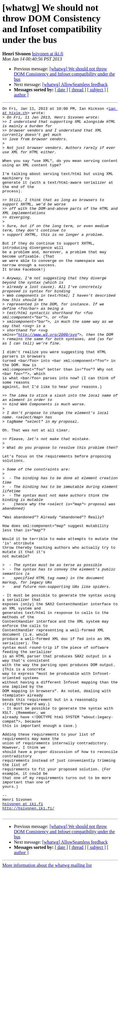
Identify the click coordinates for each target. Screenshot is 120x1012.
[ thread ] (77, 89)
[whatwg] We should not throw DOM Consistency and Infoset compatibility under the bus (64, 74)
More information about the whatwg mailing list (47, 1006)
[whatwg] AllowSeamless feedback (75, 84)
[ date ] (61, 89)
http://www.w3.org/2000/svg (47, 380)
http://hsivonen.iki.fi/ (28, 948)
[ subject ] (96, 89)
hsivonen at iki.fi (47, 53)
